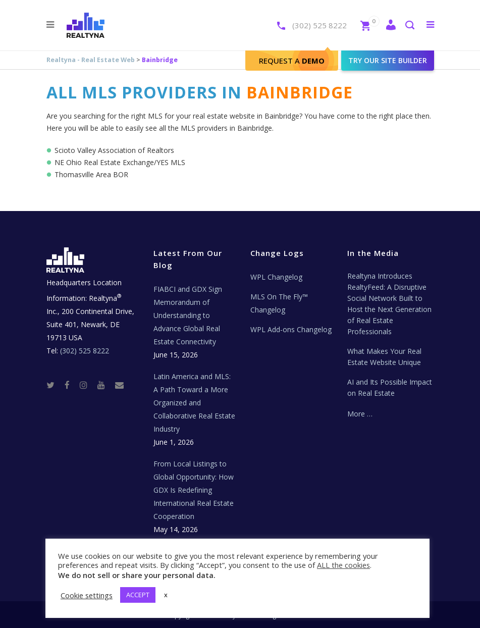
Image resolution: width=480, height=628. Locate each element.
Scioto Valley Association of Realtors (114, 150)
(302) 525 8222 (319, 25)
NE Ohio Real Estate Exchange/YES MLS (120, 162)
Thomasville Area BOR (91, 174)
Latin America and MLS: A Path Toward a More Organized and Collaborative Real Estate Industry (194, 403)
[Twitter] (54, 384)
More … (359, 413)
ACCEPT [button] (137, 594)
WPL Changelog (276, 277)
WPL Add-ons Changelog (291, 329)
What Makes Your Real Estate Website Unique (384, 356)
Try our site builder (387, 60)
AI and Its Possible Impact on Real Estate (389, 387)
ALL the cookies (343, 564)
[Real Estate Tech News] (119, 384)
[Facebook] (71, 384)
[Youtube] (105, 384)
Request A (292, 61)
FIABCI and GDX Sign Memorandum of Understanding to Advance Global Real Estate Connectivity (187, 315)
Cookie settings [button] (87, 595)
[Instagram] (87, 384)
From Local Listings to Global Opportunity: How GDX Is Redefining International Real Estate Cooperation (193, 490)
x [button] (166, 594)
